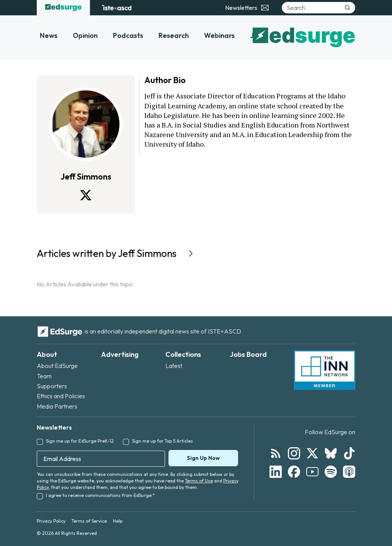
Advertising (120, 354)
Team (44, 376)
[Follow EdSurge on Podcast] (349, 472)
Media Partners (57, 406)
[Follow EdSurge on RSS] (276, 453)
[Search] (318, 7)
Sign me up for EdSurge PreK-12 (80, 441)
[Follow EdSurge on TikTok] (349, 453)
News (48, 35)
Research (173, 35)
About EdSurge (57, 365)
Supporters (52, 386)
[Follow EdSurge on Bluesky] (331, 453)
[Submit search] (347, 8)
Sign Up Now (203, 457)
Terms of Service (89, 521)
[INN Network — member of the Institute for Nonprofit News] (324, 370)
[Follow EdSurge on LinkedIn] (276, 472)
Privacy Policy (51, 521)
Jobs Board (248, 354)
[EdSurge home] (63, 7)
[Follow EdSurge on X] (312, 453)
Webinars (219, 35)
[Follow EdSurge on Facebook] (294, 472)
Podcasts (128, 35)
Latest (173, 365)
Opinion (85, 35)
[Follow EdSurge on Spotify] (331, 472)
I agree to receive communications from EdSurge (100, 495)
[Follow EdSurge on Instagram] (294, 453)
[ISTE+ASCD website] (116, 7)
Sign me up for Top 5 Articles (162, 441)
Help (117, 521)
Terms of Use (199, 481)
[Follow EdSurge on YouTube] (312, 472)
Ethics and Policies (61, 396)
